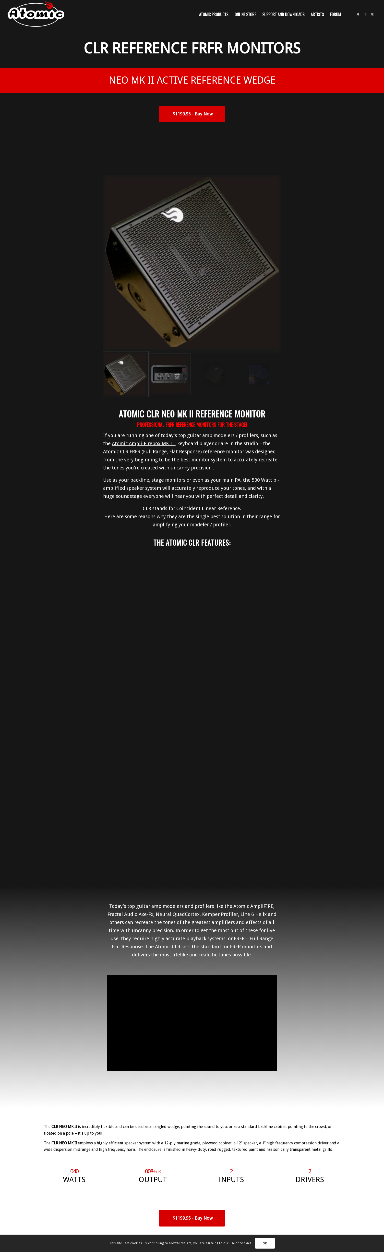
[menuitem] (213, 14)
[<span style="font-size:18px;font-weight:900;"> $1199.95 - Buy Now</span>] (192, 114)
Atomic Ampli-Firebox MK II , (144, 418)
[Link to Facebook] (365, 14)
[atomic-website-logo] (36, 14)
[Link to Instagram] (372, 14)
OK (265, 1243)
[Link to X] (358, 14)
